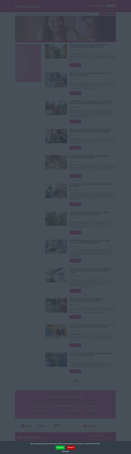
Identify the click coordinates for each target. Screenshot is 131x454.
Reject (71, 447)
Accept (60, 447)
